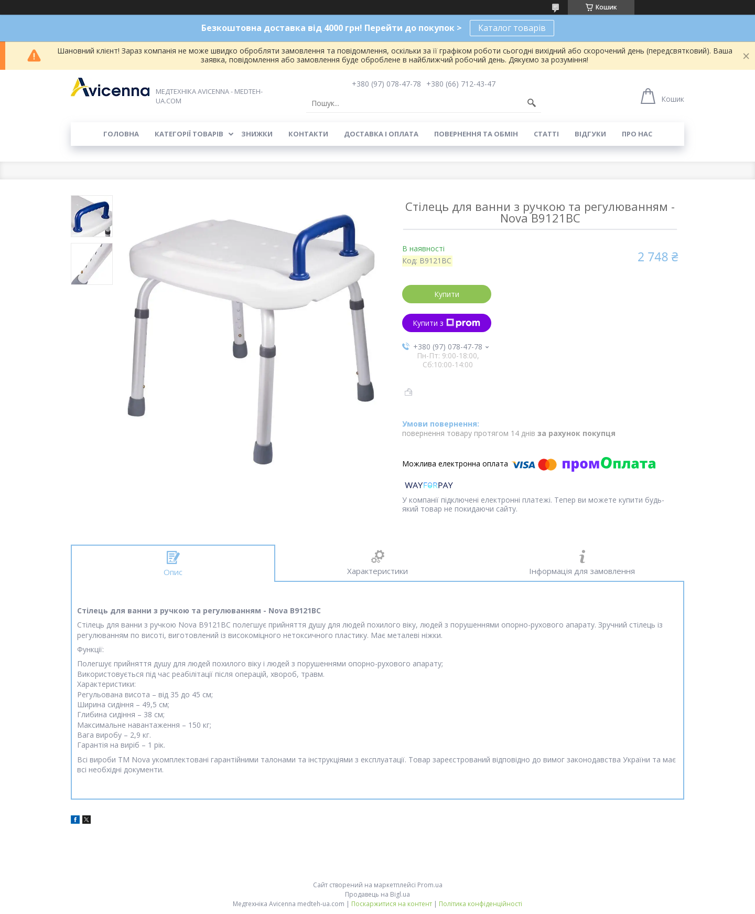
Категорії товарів (189, 134)
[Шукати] (532, 103)
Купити (446, 294)
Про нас (637, 134)
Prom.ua (430, 884)
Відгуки (590, 134)
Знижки (257, 134)
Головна (121, 134)
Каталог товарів (512, 28)
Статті (546, 134)
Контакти (308, 134)
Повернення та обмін (476, 134)
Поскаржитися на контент (391, 903)
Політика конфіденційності (480, 903)
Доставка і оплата (381, 134)
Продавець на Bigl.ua (377, 894)
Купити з (446, 323)
